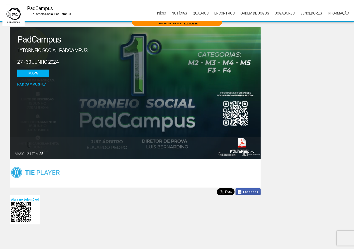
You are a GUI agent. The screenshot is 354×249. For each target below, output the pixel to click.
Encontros (224, 13)
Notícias (179, 13)
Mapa (33, 73)
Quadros (201, 13)
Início (161, 13)
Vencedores (311, 13)
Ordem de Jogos (254, 13)
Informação (338, 13)
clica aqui (191, 23)
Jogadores (285, 13)
